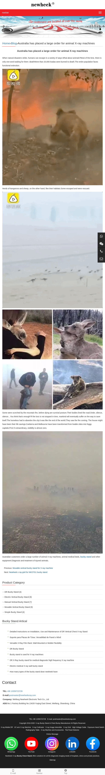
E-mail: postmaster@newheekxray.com (61, 719)
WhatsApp (11, 745)
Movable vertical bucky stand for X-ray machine (33, 568)
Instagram (52, 745)
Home (6, 43)
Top (65, 771)
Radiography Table (33, 730)
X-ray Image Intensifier (54, 727)
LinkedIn (72, 745)
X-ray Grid (67, 727)
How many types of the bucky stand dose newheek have (33, 672)
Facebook (93, 745)
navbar (5, 12)
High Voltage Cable (79, 727)
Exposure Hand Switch (96, 727)
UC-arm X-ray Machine (22, 727)
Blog (14, 43)
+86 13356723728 (14, 691)
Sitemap (52, 760)
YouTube (31, 745)
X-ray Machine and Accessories (52, 730)
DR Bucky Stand (12, 592)
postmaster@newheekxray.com (22, 695)
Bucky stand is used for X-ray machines (26, 654)
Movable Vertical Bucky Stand (17, 607)
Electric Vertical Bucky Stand (17, 597)
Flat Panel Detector (72, 730)
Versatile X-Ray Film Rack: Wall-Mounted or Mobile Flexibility (36, 643)
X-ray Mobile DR (7, 727)
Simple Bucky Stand (13, 612)
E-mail (13, 771)
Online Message (52, 734)
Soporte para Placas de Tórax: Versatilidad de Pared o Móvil (35, 637)
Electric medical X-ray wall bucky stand (26, 666)
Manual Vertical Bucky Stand (17, 602)
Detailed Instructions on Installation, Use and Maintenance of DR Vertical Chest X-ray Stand (49, 632)
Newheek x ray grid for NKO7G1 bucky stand (28, 572)
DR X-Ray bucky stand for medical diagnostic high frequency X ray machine (42, 660)
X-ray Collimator (38, 727)
